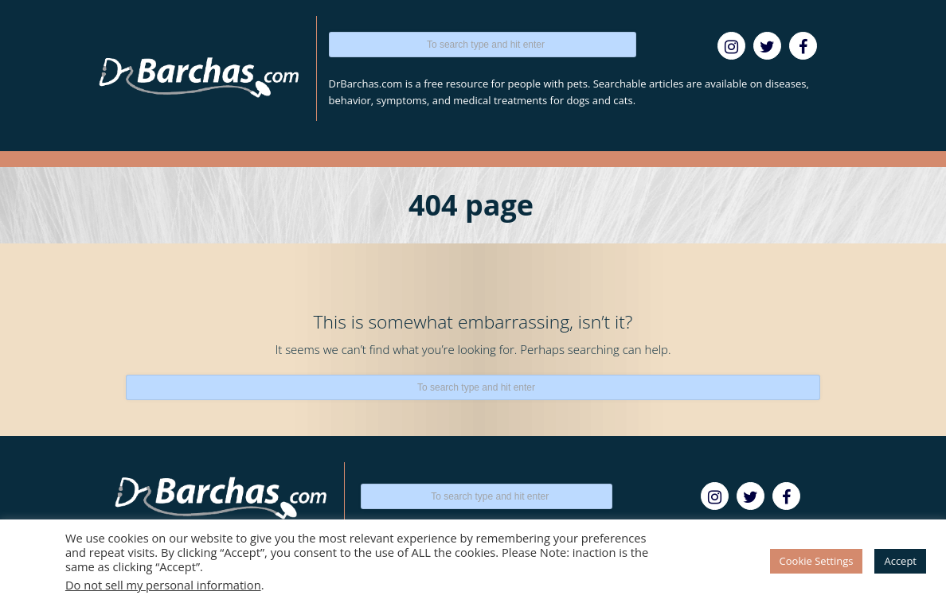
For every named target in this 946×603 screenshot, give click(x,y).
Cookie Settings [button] (817, 561)
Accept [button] (900, 561)
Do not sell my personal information (163, 585)
